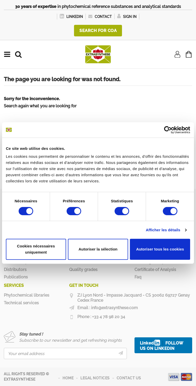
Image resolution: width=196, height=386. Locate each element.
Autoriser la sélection (98, 249)
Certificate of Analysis (155, 269)
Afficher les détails (163, 230)
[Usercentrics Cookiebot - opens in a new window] (167, 130)
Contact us (129, 378)
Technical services (21, 302)
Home (68, 378)
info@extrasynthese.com (114, 307)
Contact (100, 17)
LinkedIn (71, 17)
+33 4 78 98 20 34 (108, 316)
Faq (137, 277)
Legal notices (95, 378)
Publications (16, 277)
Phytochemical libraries (26, 295)
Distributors (15, 269)
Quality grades (83, 269)
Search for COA (98, 30)
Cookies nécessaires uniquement (36, 249)
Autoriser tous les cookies (160, 249)
